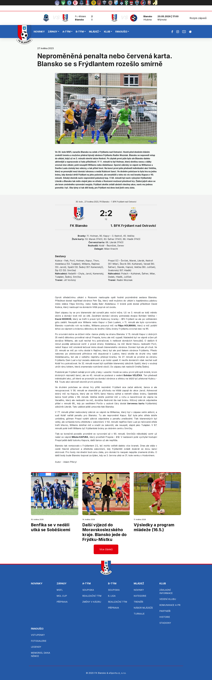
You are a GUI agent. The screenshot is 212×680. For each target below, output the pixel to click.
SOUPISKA (88, 590)
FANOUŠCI (121, 31)
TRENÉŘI (138, 601)
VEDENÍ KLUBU (167, 599)
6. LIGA (112, 595)
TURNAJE (139, 613)
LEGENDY (36, 646)
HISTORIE (164, 617)
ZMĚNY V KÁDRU (91, 601)
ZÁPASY (52, 31)
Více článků (106, 549)
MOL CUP (62, 595)
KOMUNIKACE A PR (169, 605)
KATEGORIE (140, 595)
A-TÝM (66, 31)
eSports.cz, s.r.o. (117, 673)
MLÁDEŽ (94, 31)
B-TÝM (80, 31)
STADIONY (165, 623)
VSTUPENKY (38, 635)
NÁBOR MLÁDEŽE (143, 607)
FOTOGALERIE (38, 641)
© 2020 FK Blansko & (97, 673)
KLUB (107, 31)
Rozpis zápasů (198, 18)
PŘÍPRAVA (62, 601)
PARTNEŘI (164, 611)
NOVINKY (39, 31)
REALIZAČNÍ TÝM (91, 595)
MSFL (60, 590)
